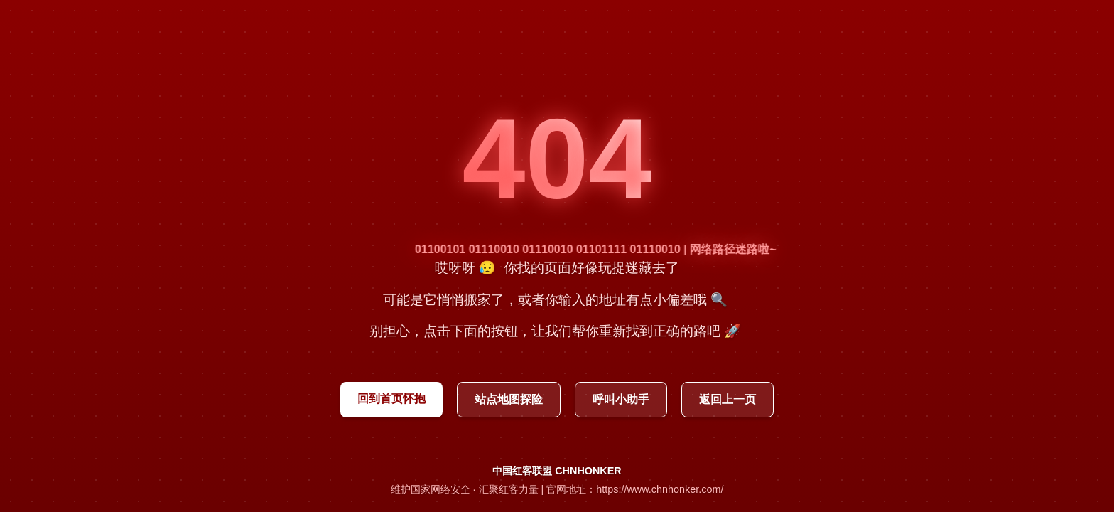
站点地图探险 (509, 399)
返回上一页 (727, 399)
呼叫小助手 (621, 399)
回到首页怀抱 (391, 399)
